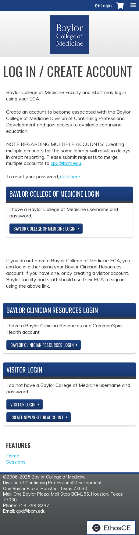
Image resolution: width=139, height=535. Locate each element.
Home (12, 456)
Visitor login (23, 404)
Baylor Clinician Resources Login (42, 345)
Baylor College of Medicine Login (44, 228)
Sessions (16, 462)
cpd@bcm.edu (66, 163)
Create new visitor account (37, 417)
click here (70, 176)
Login (106, 6)
